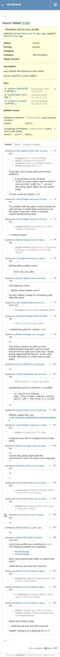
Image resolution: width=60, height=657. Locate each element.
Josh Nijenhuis (23, 258)
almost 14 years (37, 258)
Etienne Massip (23, 240)
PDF (55, 648)
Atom (49, 648)
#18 (54, 514)
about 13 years (39, 446)
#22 (54, 587)
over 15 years (34, 33)
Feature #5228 (33, 117)
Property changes (31, 144)
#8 (55, 316)
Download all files (55, 89)
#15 (54, 465)
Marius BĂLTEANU (25, 537)
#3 (55, 219)
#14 (54, 445)
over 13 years (38, 334)
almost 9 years (11, 36)
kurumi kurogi (22, 551)
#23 (54, 603)
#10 (54, 364)
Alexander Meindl (24, 316)
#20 (54, 537)
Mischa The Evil (23, 571)
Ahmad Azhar (20, 33)
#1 (55, 150)
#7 (55, 302)
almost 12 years (30, 527)
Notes (17, 144)
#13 (54, 425)
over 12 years (38, 466)
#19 (54, 527)
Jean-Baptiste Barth (25, 151)
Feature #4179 (36, 128)
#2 (55, 199)
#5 (55, 258)
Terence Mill (21, 364)
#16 (54, 482)
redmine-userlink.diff (18, 88)
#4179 (49, 544)
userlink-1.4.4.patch (17, 101)
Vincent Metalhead (24, 374)
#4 (55, 240)
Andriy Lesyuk (22, 410)
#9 (55, 334)
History (8, 144)
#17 (54, 498)
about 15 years (38, 240)
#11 (54, 374)
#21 (54, 571)
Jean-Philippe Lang (24, 134)
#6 (55, 278)
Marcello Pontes (23, 466)
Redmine (20, 655)
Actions (55, 117)
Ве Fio (19, 527)
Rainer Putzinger (24, 334)
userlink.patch (14, 94)
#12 (54, 410)
